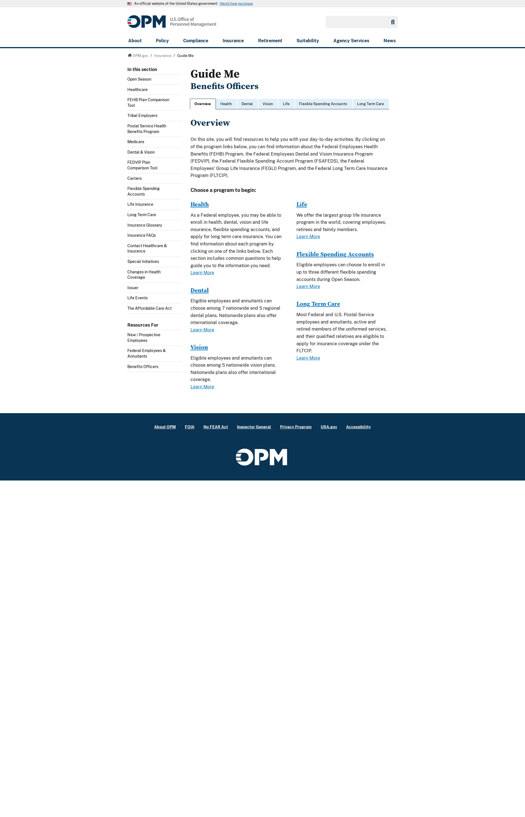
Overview (202, 104)
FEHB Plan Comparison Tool (148, 103)
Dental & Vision (141, 152)
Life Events (137, 298)
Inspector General (254, 426)
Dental (247, 104)
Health (226, 104)
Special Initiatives (143, 261)
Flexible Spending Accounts (143, 191)
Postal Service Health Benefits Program (146, 129)
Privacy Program (296, 426)
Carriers (134, 178)
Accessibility (358, 426)
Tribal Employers (142, 115)
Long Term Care (141, 214)
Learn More (202, 272)
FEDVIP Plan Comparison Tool (142, 165)
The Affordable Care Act (149, 308)
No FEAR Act (215, 426)
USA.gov (329, 426)
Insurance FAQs (141, 235)
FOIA (189, 426)
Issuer (132, 287)
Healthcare (137, 89)
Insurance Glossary (144, 225)
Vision (268, 104)
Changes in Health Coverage (144, 275)
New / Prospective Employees (143, 338)
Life (286, 104)
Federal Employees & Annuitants (146, 353)
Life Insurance (140, 204)
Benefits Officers (142, 366)
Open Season (139, 79)
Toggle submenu (179, 81)
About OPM (165, 426)
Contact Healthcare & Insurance (147, 248)
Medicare (135, 142)
